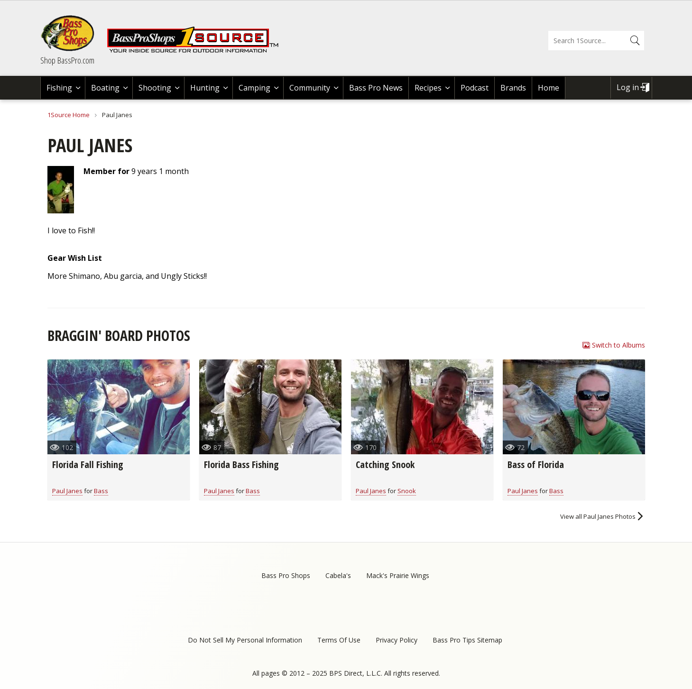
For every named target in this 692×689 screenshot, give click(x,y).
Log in (628, 87)
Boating (105, 88)
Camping (254, 88)
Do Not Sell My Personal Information (245, 639)
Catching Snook (385, 464)
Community (309, 88)
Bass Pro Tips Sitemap (467, 639)
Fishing (59, 88)
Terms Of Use (338, 639)
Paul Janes (67, 491)
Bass (101, 491)
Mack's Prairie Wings (397, 575)
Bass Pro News (376, 88)
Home (548, 88)
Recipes (428, 88)
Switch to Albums (618, 344)
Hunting (205, 88)
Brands (513, 88)
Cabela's (338, 575)
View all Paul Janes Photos (598, 516)
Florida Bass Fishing (241, 464)
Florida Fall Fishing (87, 464)
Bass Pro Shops (285, 575)
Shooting (154, 88)
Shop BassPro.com (67, 60)
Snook (406, 491)
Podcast (475, 88)
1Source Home (68, 114)
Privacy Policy (396, 639)
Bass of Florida (535, 464)
